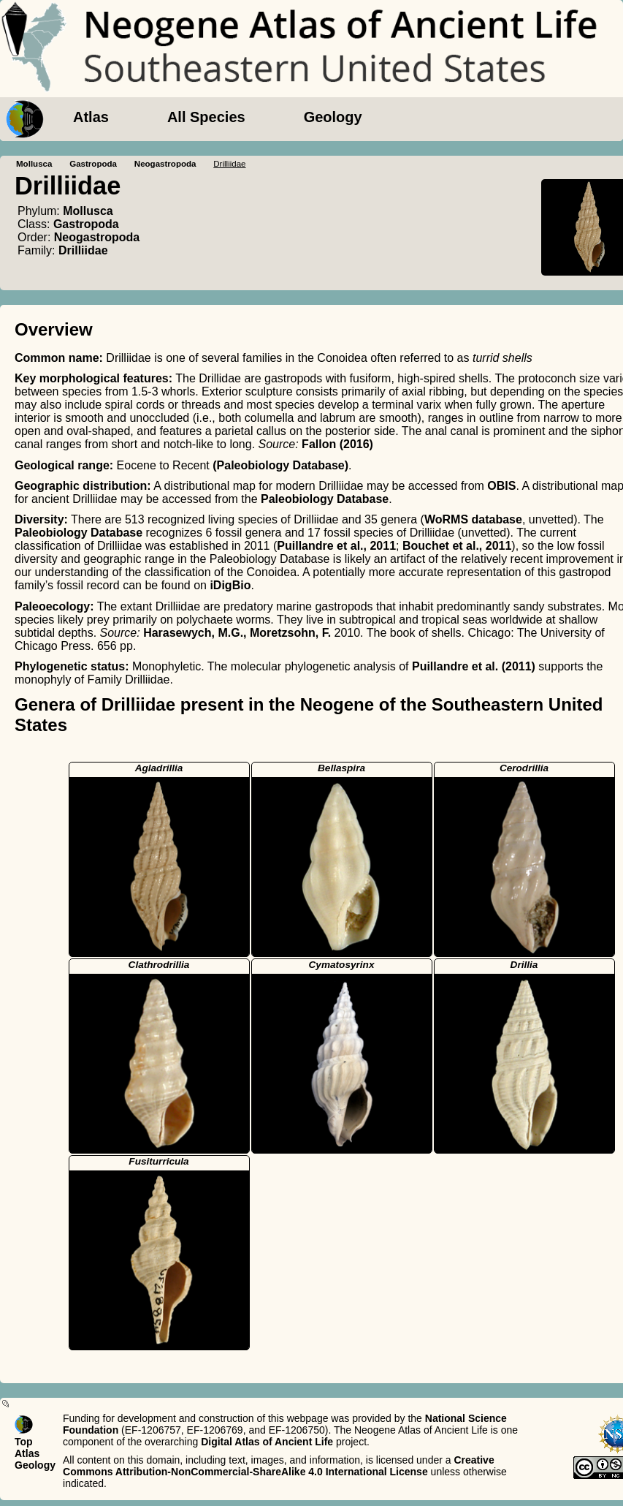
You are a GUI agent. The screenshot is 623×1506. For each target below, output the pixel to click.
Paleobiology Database (325, 499)
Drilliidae (83, 250)
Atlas (91, 117)
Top (24, 1442)
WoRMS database (473, 519)
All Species (206, 117)
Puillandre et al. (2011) (473, 666)
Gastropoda (93, 163)
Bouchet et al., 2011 (456, 546)
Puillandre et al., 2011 (336, 546)
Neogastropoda (165, 163)
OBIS (501, 486)
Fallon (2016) (337, 444)
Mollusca (34, 163)
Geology (333, 117)
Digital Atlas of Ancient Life (267, 1442)
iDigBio (230, 585)
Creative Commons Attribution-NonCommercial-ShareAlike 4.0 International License (278, 1465)
